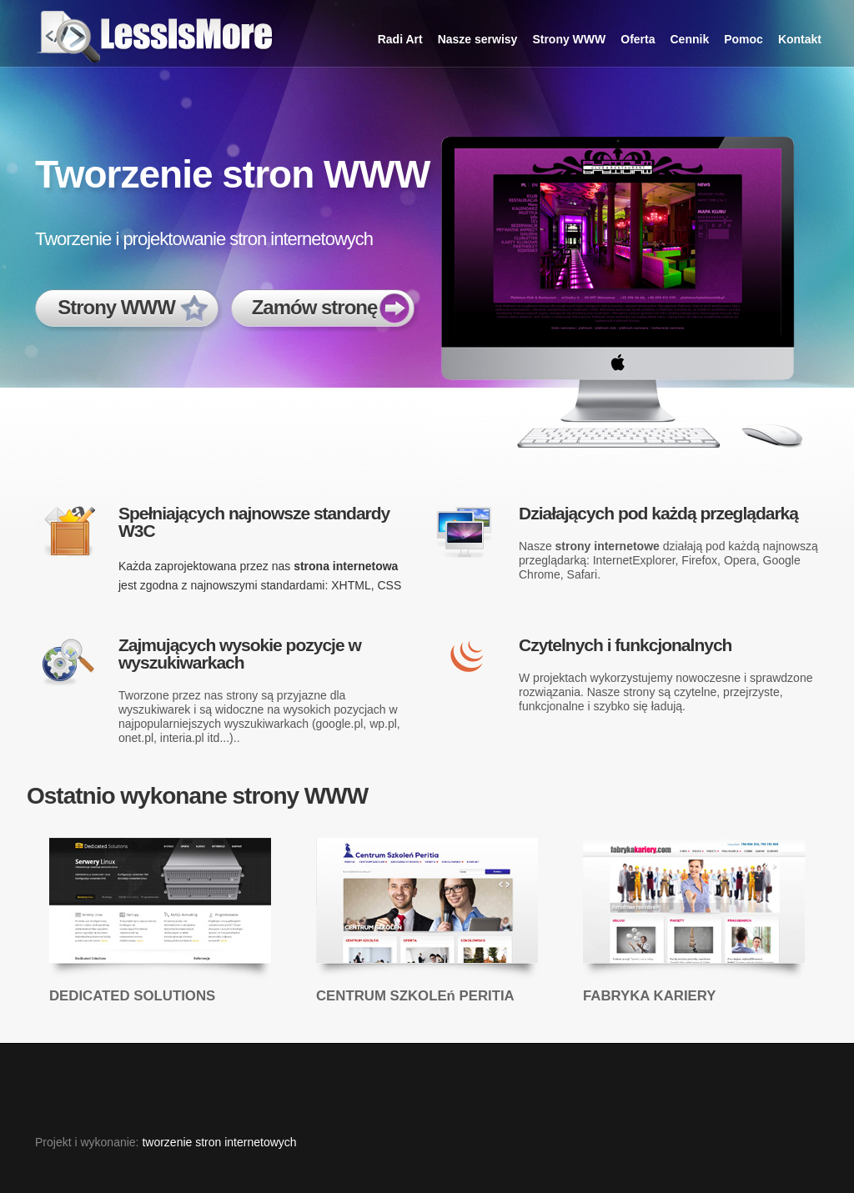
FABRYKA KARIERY (649, 996)
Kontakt (799, 39)
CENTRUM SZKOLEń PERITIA (415, 996)
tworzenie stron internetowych (219, 1142)
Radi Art (400, 39)
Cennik (690, 39)
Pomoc (743, 39)
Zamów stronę (315, 307)
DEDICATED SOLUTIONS (132, 996)
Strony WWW (568, 39)
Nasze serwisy (478, 39)
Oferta (637, 39)
